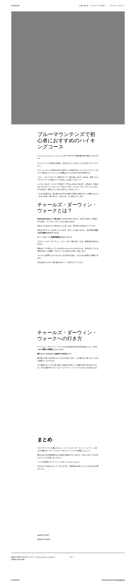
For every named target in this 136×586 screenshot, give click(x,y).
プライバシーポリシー (117, 5)
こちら (73, 462)
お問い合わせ (83, 5)
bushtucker (15, 6)
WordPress (121, 580)
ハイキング (57, 156)
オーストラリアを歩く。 (99, 5)
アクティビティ (48, 156)
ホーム (39, 156)
